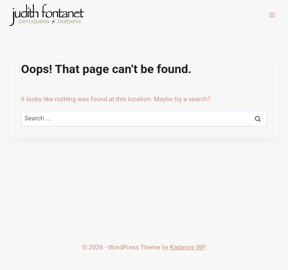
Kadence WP (188, 247)
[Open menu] (272, 15)
